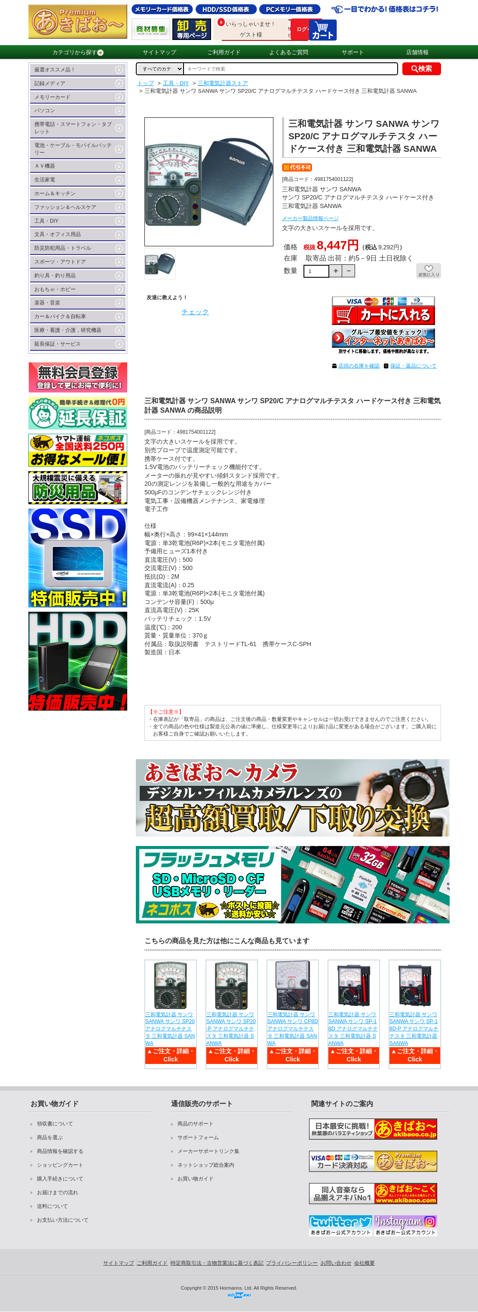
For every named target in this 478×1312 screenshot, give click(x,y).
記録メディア (49, 83)
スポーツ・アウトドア (60, 262)
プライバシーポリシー (292, 1263)
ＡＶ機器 (44, 166)
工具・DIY (46, 221)
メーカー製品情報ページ (310, 218)
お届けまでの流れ (57, 1192)
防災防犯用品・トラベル (62, 248)
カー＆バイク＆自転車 (60, 316)
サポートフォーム (198, 1137)
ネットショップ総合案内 (206, 1165)
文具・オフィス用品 (57, 234)
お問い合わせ (336, 1263)
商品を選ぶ (50, 1137)
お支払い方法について (63, 1220)
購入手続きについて (60, 1179)
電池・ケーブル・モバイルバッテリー (73, 149)
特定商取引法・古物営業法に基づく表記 (217, 1263)
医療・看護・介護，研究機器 (67, 330)
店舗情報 (417, 52)
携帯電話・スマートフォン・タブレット (73, 128)
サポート (353, 52)
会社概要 (364, 1263)
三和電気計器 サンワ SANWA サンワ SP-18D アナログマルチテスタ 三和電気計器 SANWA (353, 1029)
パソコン (44, 110)
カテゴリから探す (78, 52)
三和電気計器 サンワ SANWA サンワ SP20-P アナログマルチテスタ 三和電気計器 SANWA (231, 1029)
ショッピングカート (60, 1165)
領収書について (55, 1124)
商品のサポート (196, 1124)
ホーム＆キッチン (55, 193)
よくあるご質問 (288, 52)
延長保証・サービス (57, 344)
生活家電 (44, 180)
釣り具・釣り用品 (55, 276)
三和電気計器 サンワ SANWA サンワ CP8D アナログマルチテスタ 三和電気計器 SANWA (292, 1029)
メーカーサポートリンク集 (208, 1151)
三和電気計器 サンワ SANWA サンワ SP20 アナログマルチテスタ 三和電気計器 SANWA (170, 1029)
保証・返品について (413, 366)
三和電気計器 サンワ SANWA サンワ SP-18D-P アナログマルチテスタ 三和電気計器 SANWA (413, 1029)
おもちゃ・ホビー (55, 289)
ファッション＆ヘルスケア (65, 207)
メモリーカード (52, 97)
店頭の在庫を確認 (359, 366)
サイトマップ (159, 52)
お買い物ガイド (196, 1179)
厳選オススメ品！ (55, 70)
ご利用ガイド (224, 52)
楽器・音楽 (47, 303)
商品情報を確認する (60, 1151)
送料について (52, 1206)
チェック (195, 312)
